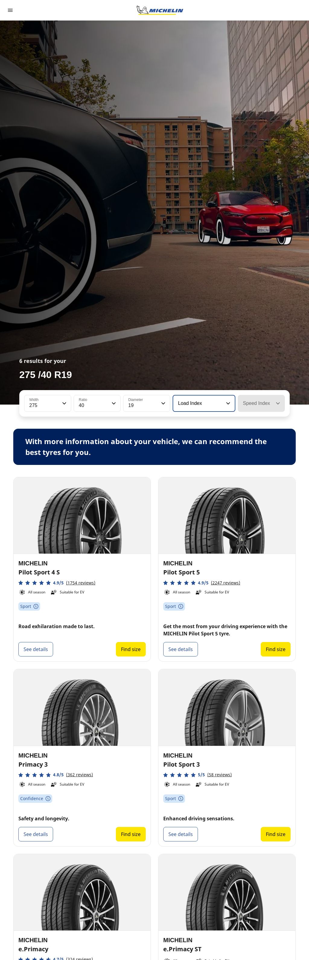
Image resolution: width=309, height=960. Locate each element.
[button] (63, 403)
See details (36, 649)
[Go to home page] (160, 10)
